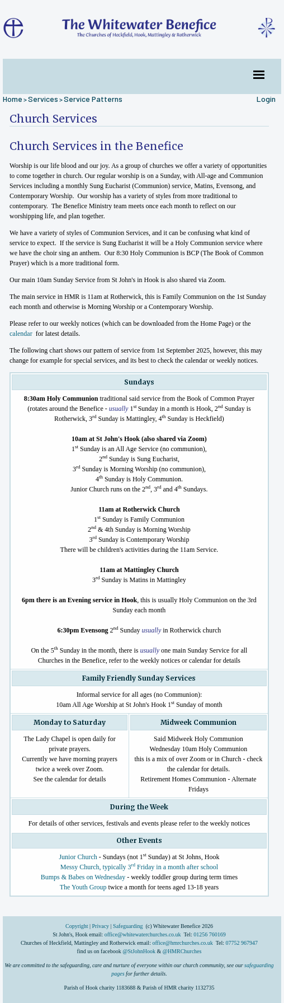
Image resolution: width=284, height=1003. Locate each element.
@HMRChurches (182, 951)
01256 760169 (209, 934)
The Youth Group (83, 886)
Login (266, 99)
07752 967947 (242, 943)
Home (12, 99)
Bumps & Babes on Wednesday (83, 876)
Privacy (101, 926)
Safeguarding (128, 926)
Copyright (77, 926)
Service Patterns (93, 99)
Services (43, 99)
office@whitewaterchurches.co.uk (143, 934)
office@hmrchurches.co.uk (182, 943)
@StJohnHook (138, 951)
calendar (21, 333)
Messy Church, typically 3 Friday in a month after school (139, 866)
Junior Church (78, 856)
